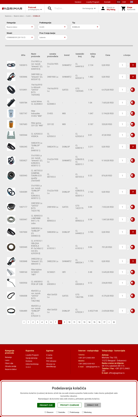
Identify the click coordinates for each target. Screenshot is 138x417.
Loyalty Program (92, 2)
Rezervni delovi (19, 16)
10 (69, 322)
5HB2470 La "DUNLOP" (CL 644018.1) (36, 147)
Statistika (61, 412)
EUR (124, 2)
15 (94, 322)
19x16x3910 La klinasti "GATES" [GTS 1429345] (36, 89)
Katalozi (78, 2)
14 (89, 322)
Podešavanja (74, 412)
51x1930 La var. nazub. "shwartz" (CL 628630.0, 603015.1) (37, 160)
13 (84, 322)
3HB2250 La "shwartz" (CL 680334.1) (37, 261)
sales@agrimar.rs (92, 366)
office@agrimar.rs (116, 373)
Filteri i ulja (9, 363)
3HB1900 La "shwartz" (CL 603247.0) (37, 77)
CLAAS (28, 16)
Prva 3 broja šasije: (47, 33)
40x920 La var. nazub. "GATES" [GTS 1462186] (36, 295)
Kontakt (107, 2)
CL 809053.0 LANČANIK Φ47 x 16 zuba (36, 219)
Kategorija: (11, 22)
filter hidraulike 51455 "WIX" (36, 113)
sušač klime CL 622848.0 (36, 102)
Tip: (73, 22)
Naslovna (8, 16)
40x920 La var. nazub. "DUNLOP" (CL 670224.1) (36, 310)
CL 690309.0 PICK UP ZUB (37, 282)
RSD (118, 2)
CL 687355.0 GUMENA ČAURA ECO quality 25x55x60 (36, 175)
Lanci (7, 360)
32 (114, 322)
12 (79, 322)
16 (99, 322)
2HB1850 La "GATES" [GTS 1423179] (36, 207)
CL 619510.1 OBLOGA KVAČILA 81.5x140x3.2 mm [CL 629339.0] (37, 247)
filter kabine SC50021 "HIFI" (36, 272)
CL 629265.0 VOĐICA (36, 135)
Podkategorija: (45, 22)
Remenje (8, 357)
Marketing (87, 412)
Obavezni (50, 412)
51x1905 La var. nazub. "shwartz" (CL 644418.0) (37, 65)
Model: (9, 33)
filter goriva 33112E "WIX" (37, 124)
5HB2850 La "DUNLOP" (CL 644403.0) (36, 232)
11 (74, 322)
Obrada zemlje (10, 366)
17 (104, 322)
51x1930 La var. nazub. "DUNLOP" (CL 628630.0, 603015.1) (36, 192)
